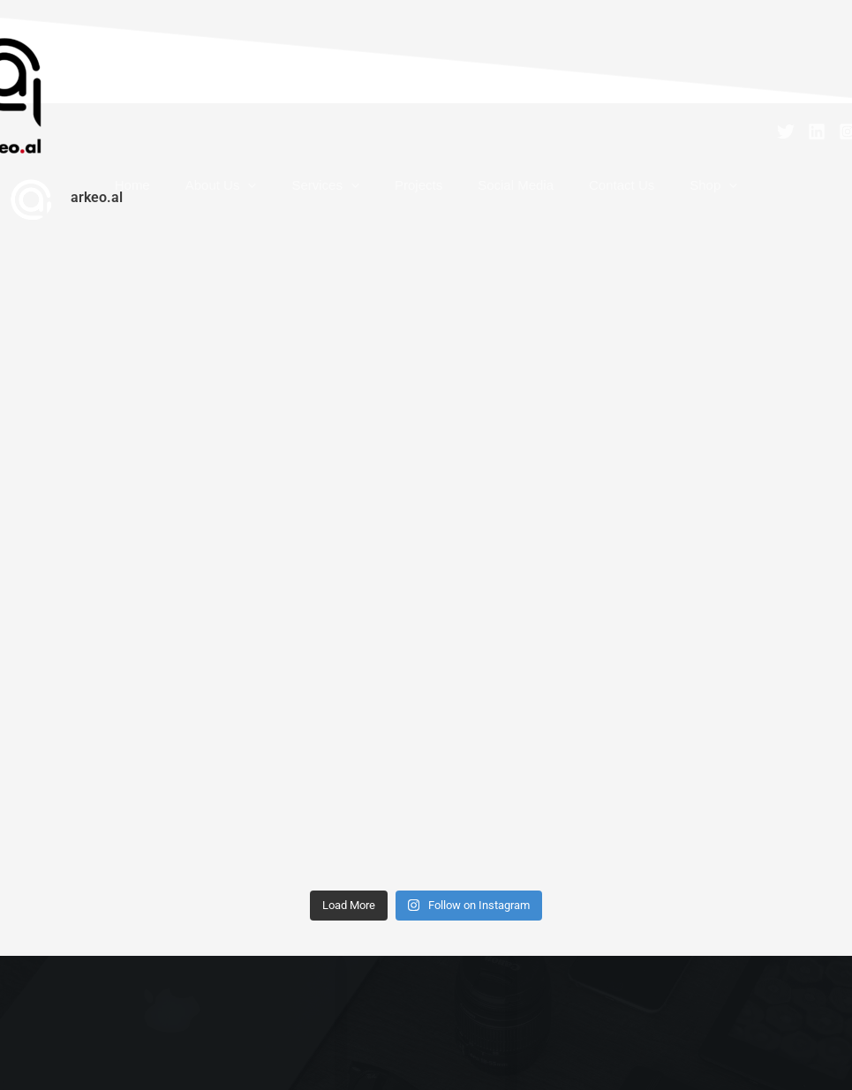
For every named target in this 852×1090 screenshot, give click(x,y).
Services (343, 194)
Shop (660, 194)
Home (185, 193)
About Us (256, 194)
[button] (283, 194)
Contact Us (586, 193)
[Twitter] (786, 131)
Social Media (498, 193)
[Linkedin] (817, 131)
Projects (418, 193)
